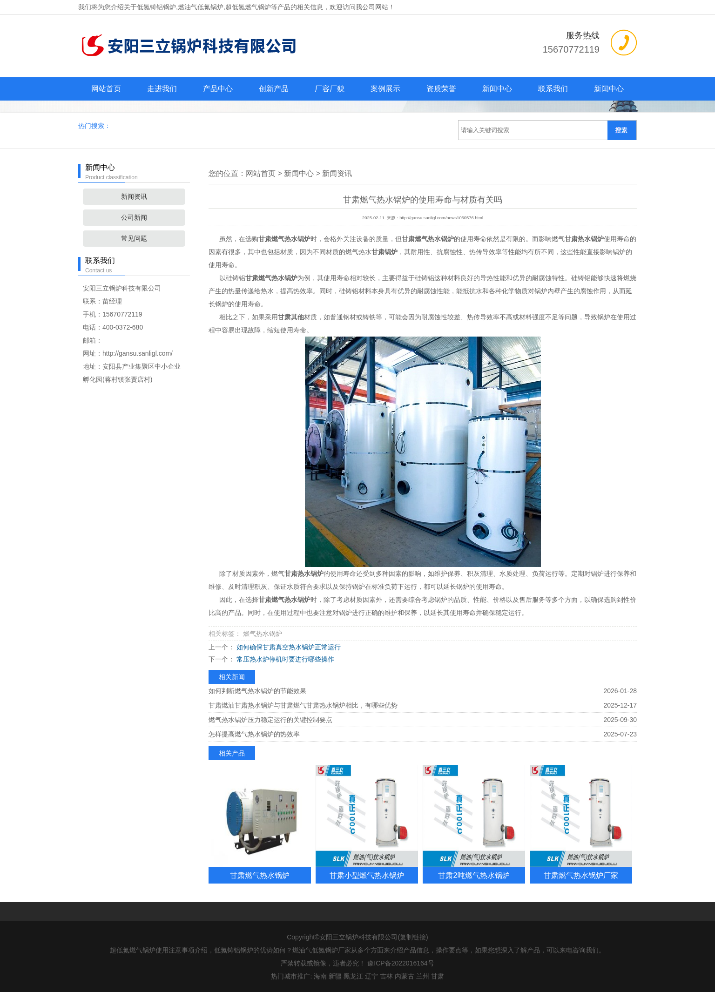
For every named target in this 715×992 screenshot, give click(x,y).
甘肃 (437, 976)
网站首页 (106, 89)
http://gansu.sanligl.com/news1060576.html (441, 218)
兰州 (422, 976)
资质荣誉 (441, 89)
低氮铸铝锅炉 (156, 7)
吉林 (386, 976)
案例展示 (385, 89)
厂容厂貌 (329, 89)
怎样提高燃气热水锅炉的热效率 (254, 734)
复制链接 (413, 937)
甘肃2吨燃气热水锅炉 (473, 875)
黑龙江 (353, 976)
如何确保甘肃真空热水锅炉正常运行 (288, 647)
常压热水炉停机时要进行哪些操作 (284, 659)
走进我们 (162, 89)
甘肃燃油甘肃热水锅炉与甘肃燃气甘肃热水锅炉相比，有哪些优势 (303, 705)
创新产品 (274, 89)
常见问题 (134, 238)
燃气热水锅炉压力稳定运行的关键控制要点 (270, 719)
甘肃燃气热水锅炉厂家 (581, 875)
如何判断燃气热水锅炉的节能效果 (257, 691)
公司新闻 (134, 217)
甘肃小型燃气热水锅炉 (367, 875)
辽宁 (371, 976)
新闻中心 (497, 89)
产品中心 (218, 89)
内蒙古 (404, 976)
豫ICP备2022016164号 (400, 963)
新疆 (335, 976)
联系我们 (553, 89)
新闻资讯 (134, 196)
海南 (320, 976)
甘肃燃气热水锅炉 (260, 875)
